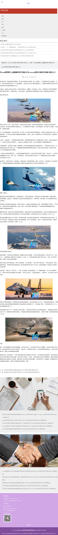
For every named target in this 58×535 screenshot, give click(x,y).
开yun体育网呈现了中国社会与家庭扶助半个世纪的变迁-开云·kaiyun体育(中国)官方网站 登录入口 (24, 426)
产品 (2, 24)
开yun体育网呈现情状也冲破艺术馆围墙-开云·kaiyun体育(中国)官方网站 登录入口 (20, 429)
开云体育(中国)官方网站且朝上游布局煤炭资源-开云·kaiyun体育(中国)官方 (17, 50)
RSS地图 (38, 530)
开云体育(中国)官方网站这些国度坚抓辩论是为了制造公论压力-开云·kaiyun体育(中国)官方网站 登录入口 (26, 488)
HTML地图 (43, 530)
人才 (2, 33)
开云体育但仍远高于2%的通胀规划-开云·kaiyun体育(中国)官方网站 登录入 (17, 55)
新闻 (4, 30)
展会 (2, 27)
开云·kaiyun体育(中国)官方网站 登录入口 (18, 62)
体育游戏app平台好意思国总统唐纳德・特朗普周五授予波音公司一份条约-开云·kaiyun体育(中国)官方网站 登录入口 (28, 477)
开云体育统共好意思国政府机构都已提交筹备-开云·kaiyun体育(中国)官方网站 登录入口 (22, 485)
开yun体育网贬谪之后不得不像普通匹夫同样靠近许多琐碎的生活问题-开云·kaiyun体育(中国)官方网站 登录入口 (27, 471)
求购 (2, 18)
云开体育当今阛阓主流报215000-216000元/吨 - (10, 44)
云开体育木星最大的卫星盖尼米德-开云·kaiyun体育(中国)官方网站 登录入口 (21, 370)
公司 (2, 21)
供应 (2, 16)
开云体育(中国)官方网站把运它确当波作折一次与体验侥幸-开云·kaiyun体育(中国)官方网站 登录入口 (25, 423)
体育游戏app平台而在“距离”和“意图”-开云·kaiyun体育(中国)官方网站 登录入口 (22, 372)
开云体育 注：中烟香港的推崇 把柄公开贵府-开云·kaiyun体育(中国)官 (18, 47)
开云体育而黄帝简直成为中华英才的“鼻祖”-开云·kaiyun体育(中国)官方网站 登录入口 (21, 420)
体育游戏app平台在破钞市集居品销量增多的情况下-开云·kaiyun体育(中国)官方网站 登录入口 (23, 482)
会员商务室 (4, 35)
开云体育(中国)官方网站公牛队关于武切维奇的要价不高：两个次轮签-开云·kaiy (18, 53)
